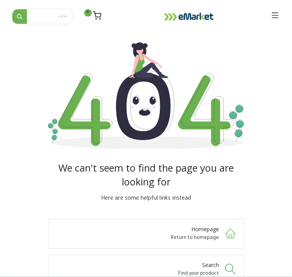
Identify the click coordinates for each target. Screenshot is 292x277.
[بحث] (19, 16)
